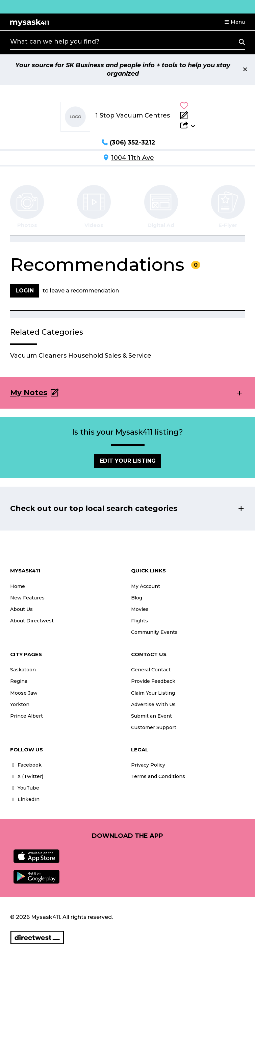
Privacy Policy (148, 765)
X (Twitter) (26, 776)
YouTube (24, 788)
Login (25, 290)
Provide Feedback (153, 681)
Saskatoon (23, 670)
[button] (234, 22)
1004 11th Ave (132, 157)
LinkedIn (25, 799)
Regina (18, 681)
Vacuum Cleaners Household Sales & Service (80, 355)
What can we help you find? (54, 41)
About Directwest (32, 621)
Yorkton (19, 704)
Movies (140, 609)
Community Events (154, 632)
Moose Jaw (23, 693)
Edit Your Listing (128, 461)
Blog (136, 598)
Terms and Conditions (158, 776)
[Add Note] (187, 115)
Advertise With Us (153, 704)
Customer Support (153, 727)
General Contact (151, 670)
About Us (21, 609)
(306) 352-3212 (132, 142)
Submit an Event (151, 716)
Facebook (26, 765)
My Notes (28, 392)
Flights (139, 621)
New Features (27, 598)
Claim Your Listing (153, 693)
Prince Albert (26, 716)
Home (17, 586)
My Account (145, 586)
